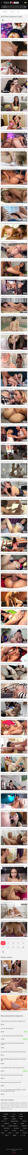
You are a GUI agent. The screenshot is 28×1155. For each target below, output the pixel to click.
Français (14, 1118)
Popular (12, 11)
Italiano (22, 1123)
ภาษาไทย (14, 1130)
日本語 (2, 1132)
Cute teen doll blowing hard (7, 1028)
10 (23, 947)
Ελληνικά (25, 1132)
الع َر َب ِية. (23, 1135)
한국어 (21, 1130)
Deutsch (13, 1116)
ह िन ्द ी (4, 1121)
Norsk (6, 1130)
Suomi (9, 1132)
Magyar (14, 1135)
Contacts (14, 1153)
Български (6, 1123)
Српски (25, 1128)
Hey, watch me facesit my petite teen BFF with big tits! (13, 1051)
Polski (21, 1114)
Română (5, 1116)
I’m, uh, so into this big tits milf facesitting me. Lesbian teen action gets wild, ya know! (13, 1090)
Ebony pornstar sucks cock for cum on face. (11, 1082)
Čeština (7, 1135)
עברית (13, 1114)
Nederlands (24, 1125)
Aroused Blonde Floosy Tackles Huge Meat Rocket (12, 1067)
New (18, 11)
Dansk (17, 1132)
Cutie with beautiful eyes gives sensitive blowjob (12, 1035)
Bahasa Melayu (14, 1121)
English (3, 1125)
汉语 (21, 1118)
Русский (21, 1116)
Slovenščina (6, 1128)
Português (5, 1114)
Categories (4, 11)
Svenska (24, 1121)
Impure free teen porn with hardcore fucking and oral (13, 1021)
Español (5, 1118)
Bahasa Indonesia (13, 1125)
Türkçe (14, 1123)
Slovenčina (16, 1128)
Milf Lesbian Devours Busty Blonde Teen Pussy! (12, 1075)
